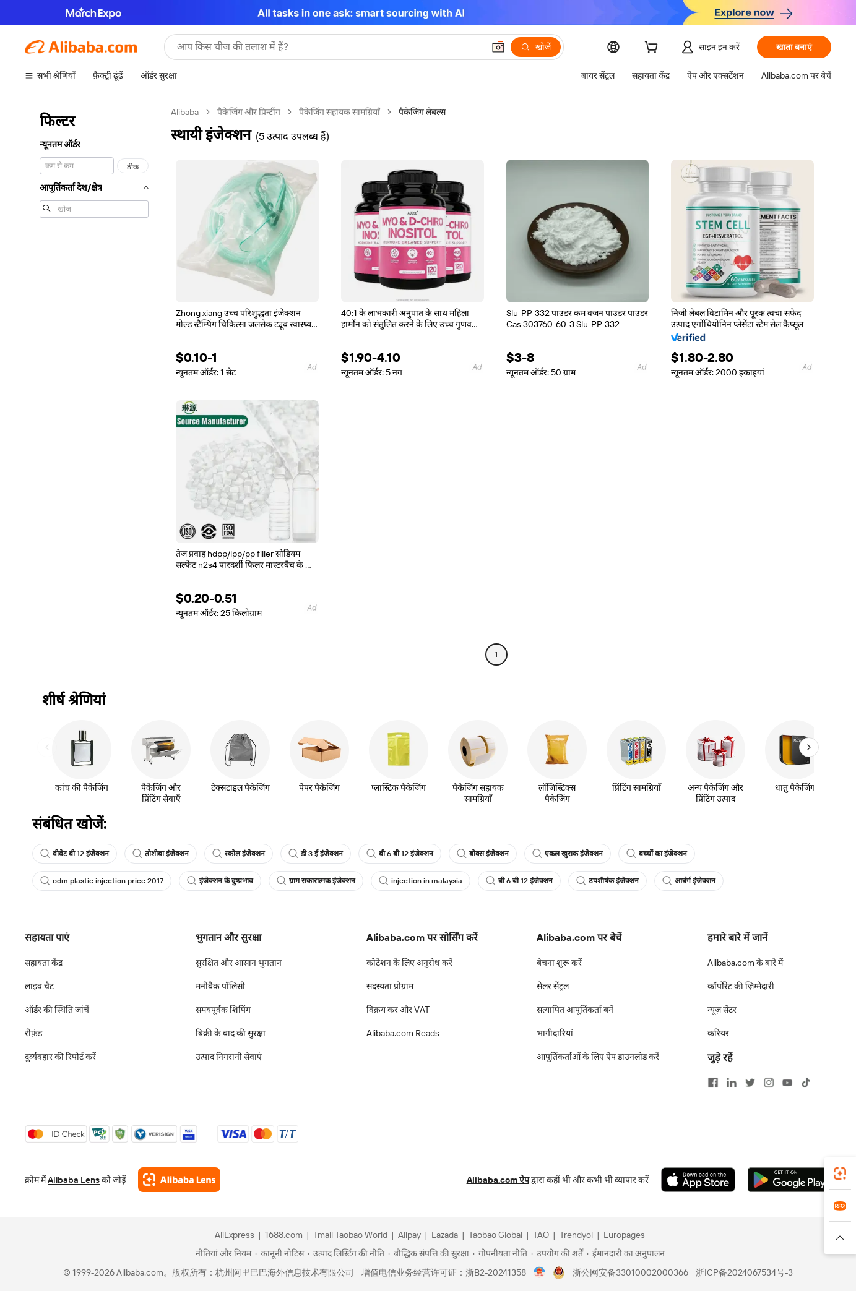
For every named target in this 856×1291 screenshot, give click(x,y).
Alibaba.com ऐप (498, 1180)
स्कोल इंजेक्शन (238, 854)
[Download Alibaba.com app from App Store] (698, 1179)
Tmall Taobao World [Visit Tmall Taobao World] (350, 1235)
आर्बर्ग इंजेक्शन (688, 881)
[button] (498, 47)
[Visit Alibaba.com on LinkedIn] (731, 1082)
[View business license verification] (539, 1272)
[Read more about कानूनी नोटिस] (279, 1253)
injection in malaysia (420, 881)
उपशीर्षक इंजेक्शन (607, 881)
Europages (624, 1235)
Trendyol (576, 1235)
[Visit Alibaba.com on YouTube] (787, 1082)
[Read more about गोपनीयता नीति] (500, 1253)
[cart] (653, 49)
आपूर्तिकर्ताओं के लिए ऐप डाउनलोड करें (598, 1057)
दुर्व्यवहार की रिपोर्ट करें (60, 1057)
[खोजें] (536, 47)
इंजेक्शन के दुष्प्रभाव (220, 881)
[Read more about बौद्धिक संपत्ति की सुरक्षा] (428, 1253)
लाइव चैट (39, 986)
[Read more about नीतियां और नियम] (221, 1253)
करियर (718, 1033)
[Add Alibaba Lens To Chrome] (179, 1179)
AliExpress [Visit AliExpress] (234, 1235)
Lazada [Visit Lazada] (444, 1235)
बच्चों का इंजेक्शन (656, 854)
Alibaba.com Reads (402, 1033)
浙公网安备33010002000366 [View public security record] (630, 1272)
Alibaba (185, 112)
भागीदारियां (555, 1033)
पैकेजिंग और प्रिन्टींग (248, 112)
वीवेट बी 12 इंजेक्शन (74, 854)
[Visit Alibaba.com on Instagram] (768, 1082)
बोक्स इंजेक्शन (483, 854)
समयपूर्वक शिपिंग (223, 1009)
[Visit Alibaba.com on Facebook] (713, 1082)
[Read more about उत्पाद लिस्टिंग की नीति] (346, 1253)
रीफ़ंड (33, 1033)
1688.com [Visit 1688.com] (284, 1235)
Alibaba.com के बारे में (745, 962)
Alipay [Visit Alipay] (409, 1235)
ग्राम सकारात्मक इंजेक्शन (316, 881)
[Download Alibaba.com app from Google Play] (789, 1179)
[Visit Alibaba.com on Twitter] (750, 1082)
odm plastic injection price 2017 (101, 881)
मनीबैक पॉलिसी (220, 986)
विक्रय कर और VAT (398, 1009)
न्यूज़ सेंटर (722, 1009)
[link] (840, 1173)
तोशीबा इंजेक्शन (160, 854)
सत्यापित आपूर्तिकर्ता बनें (575, 1009)
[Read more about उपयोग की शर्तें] (557, 1253)
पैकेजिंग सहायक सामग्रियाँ (339, 112)
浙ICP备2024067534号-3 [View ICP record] (744, 1272)
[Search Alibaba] (329, 47)
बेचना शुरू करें (559, 962)
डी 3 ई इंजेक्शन (315, 854)
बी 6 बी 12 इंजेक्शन (399, 854)
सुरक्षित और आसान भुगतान (239, 962)
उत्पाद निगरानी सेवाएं (229, 1057)
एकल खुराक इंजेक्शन (567, 854)
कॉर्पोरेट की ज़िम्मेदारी (740, 986)
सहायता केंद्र (44, 962)
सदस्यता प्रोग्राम (389, 986)
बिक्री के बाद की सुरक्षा (231, 1033)
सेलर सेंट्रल (553, 986)
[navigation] (94, 385)
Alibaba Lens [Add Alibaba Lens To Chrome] (74, 1180)
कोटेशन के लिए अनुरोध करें (409, 962)
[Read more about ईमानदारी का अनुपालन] (626, 1253)
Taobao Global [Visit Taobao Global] (495, 1235)
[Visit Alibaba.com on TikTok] (805, 1082)
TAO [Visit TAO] (541, 1235)
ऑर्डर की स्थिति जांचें (57, 1009)
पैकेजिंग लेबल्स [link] (422, 112)
